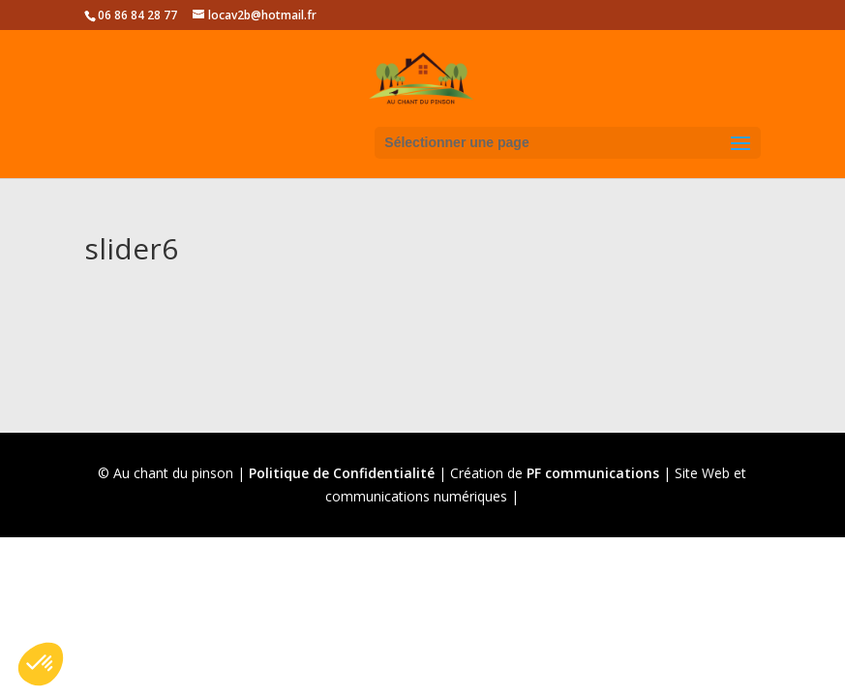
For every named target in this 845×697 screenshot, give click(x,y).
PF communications (593, 473)
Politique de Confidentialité (342, 473)
